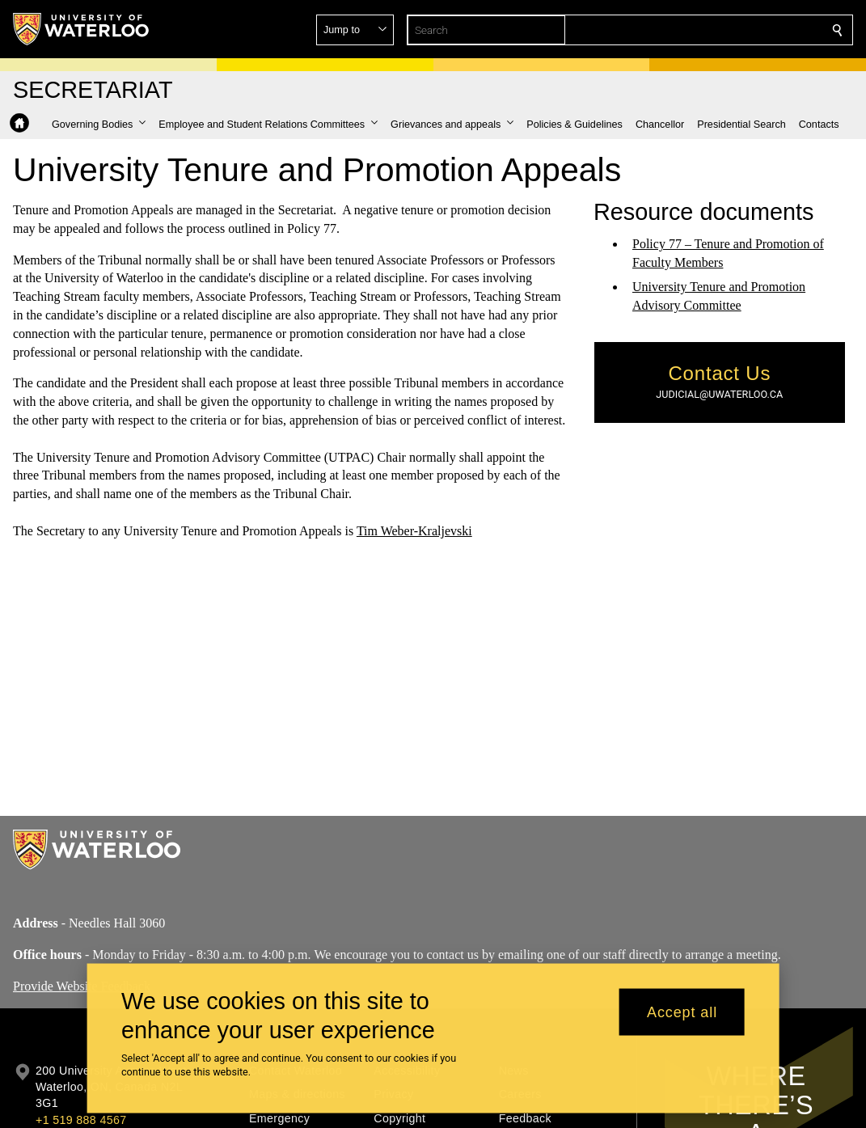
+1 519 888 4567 (81, 1119)
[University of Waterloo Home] (81, 29)
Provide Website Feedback (81, 985)
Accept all (682, 1011)
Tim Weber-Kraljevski (414, 531)
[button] (720, 29)
